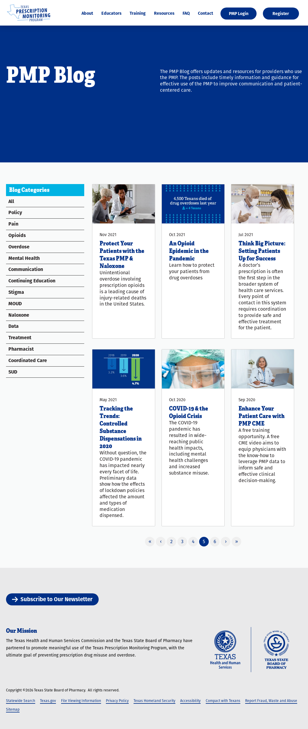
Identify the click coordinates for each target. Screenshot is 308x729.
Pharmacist (21, 349)
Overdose (18, 246)
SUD (12, 371)
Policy (15, 212)
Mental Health (24, 258)
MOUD (15, 303)
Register (281, 14)
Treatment (19, 337)
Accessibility (190, 700)
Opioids (17, 235)
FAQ (186, 13)
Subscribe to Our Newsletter (52, 599)
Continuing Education (31, 280)
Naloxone (18, 315)
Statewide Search (20, 700)
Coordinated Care (27, 360)
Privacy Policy (117, 700)
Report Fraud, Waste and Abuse (271, 700)
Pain (13, 223)
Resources (164, 13)
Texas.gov (48, 700)
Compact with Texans (223, 700)
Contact (205, 13)
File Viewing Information (81, 700)
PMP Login (238, 14)
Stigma (16, 292)
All (11, 201)
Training (138, 13)
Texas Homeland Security (154, 700)
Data (13, 326)
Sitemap (13, 709)
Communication (25, 269)
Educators (111, 13)
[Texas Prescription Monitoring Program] (28, 21)
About (87, 13)
